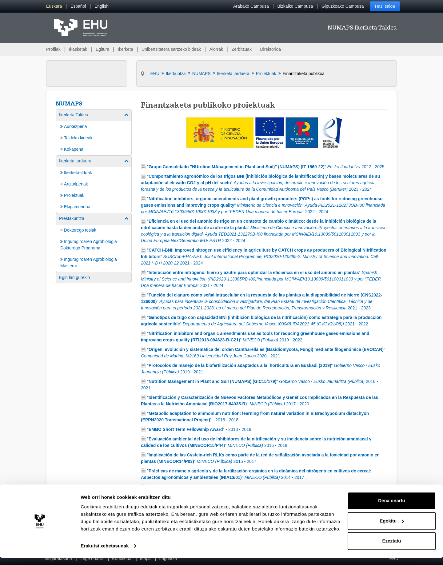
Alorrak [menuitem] (216, 49)
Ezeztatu (391, 548)
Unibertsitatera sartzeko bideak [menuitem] (171, 49)
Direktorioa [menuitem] (270, 49)
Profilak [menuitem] (53, 49)
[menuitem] (54, 6)
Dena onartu (391, 507)
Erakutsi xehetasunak (105, 552)
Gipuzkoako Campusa (342, 6)
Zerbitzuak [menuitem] (242, 49)
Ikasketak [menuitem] (78, 49)
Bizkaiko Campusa (295, 6)
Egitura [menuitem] (102, 49)
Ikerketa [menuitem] (125, 49)
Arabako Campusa (251, 6)
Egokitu (392, 527)
